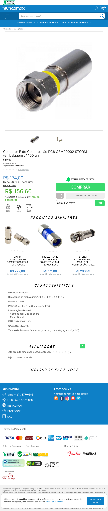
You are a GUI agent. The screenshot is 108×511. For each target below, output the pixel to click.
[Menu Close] (7, 16)
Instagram (14, 405)
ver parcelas (9, 185)
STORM (7, 159)
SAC (9, 416)
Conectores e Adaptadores (14, 29)
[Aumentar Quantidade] (61, 194)
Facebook (14, 411)
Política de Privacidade (55, 502)
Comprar (80, 187)
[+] (82, 346)
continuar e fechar (95, 501)
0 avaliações (23, 170)
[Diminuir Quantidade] (61, 197)
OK (100, 203)
